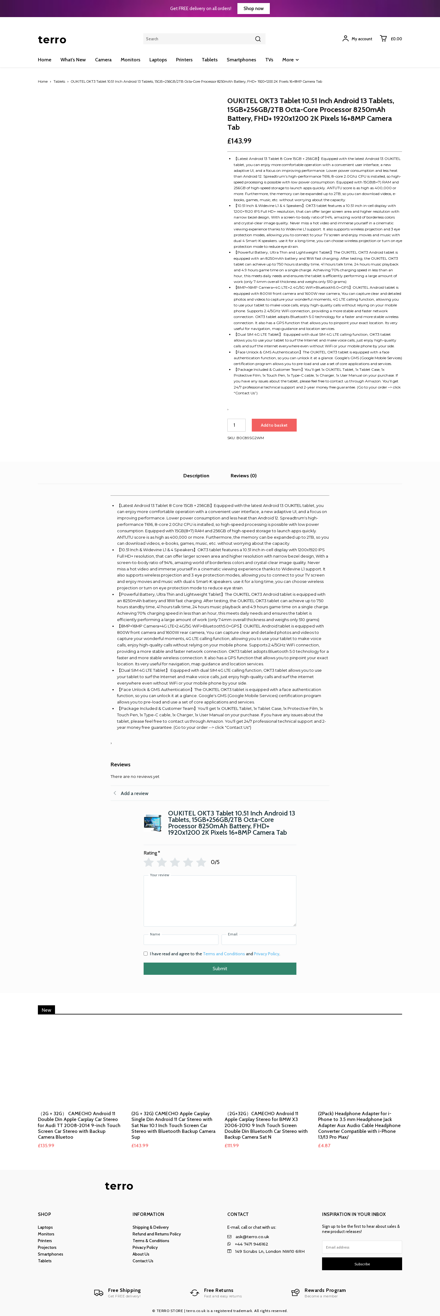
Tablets (59, 81)
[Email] (259, 940)
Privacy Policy (266, 953)
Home (43, 81)
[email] (362, 1247)
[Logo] (117, 1293)
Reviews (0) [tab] (244, 476)
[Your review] (220, 901)
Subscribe (362, 1264)
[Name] (181, 940)
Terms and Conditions (224, 953)
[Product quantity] (236, 425)
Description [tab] (196, 476)
